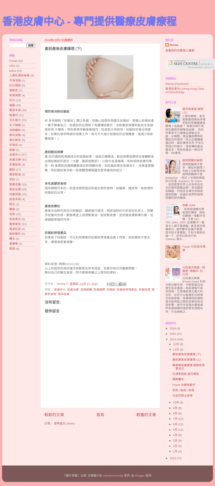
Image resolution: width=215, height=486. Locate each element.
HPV (12, 65)
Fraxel (13, 60)
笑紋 (12, 179)
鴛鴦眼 (13, 243)
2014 (173, 339)
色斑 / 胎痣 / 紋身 (183, 390)
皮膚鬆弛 (15, 164)
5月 (175, 429)
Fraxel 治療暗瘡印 (183, 384)
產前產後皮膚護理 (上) (186, 359)
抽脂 (12, 105)
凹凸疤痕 (15, 85)
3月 (175, 440)
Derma (174, 44)
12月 (176, 344)
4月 (175, 435)
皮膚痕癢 (86, 289)
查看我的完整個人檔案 (179, 50)
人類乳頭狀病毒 (19, 75)
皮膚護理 (99, 289)
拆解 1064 (188, 205)
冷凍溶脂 (15, 80)
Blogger (140, 475)
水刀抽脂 (15, 125)
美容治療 (15, 189)
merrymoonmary (113, 475)
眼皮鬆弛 (15, 174)
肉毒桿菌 (15, 194)
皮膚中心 (60, 289)
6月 (175, 424)
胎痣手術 (15, 199)
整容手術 (15, 110)
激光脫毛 (15, 140)
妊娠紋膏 (144, 289)
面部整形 (15, 233)
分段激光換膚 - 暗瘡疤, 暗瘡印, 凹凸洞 (193, 271)
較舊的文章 (146, 415)
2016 (173, 328)
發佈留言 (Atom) (64, 423)
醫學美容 (15, 224)
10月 (176, 402)
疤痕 (12, 149)
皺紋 (12, 169)
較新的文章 (54, 415)
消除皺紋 (15, 130)
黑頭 (12, 248)
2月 (175, 446)
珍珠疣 (13, 145)
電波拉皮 (15, 229)
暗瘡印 (13, 115)
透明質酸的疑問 (192, 160)
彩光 (12, 100)
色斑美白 (15, 219)
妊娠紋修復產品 (127, 289)
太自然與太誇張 (182, 395)
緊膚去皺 (15, 184)
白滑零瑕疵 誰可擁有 (185, 373)
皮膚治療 (73, 289)
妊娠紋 (111, 289)
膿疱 (12, 209)
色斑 (12, 214)
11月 (176, 349)
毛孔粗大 (15, 120)
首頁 (100, 415)
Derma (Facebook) (177, 83)
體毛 (12, 238)
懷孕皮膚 (63, 294)
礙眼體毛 (178, 379)
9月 (175, 408)
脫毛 (12, 204)
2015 (173, 333)
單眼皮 (13, 90)
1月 (175, 451)
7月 (175, 418)
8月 (175, 413)
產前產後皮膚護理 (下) (186, 354)
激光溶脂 (15, 135)
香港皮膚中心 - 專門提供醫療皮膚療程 (89, 21)
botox (12, 70)
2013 (173, 458)
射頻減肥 (15, 95)
